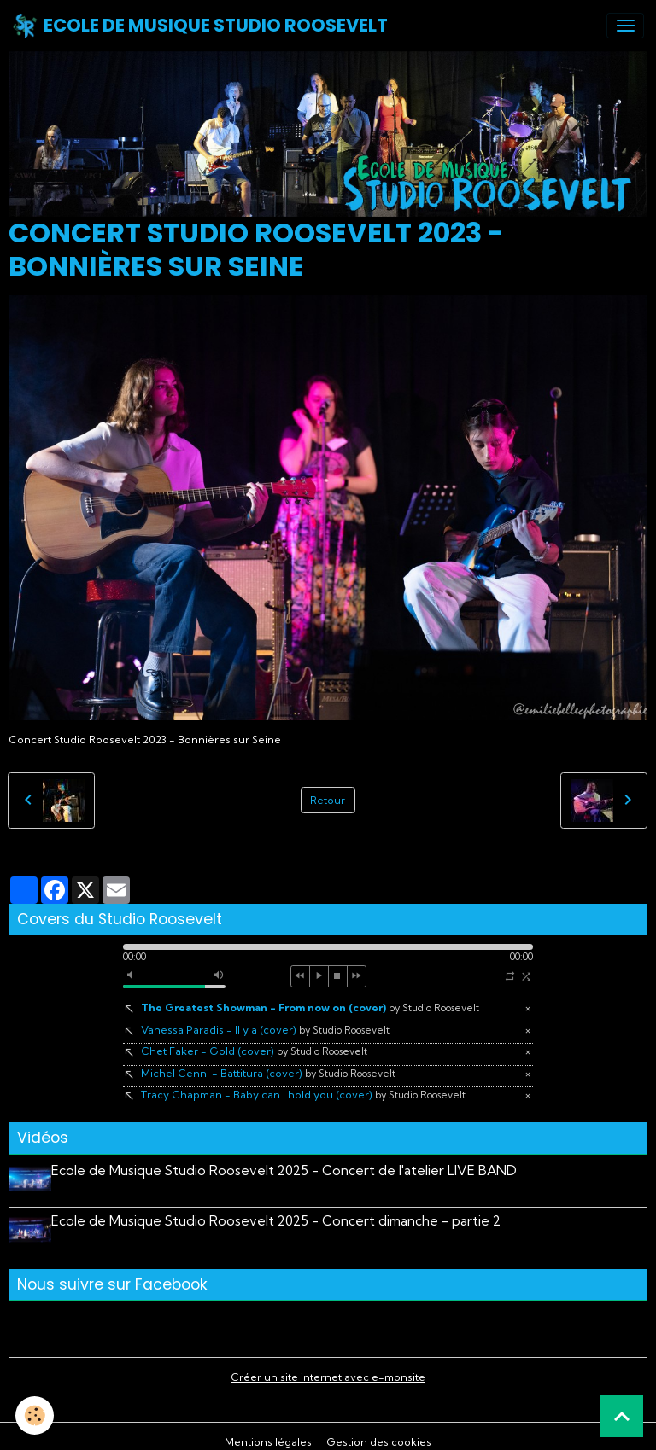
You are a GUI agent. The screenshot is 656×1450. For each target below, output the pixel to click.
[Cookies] (36, 1414)
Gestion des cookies (378, 1430)
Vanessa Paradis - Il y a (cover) (265, 1029)
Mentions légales (268, 1430)
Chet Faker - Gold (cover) (254, 1051)
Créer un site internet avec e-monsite (328, 1365)
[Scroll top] (621, 1416)
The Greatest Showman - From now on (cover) (310, 1007)
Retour (327, 800)
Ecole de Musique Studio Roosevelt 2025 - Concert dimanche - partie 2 (282, 1215)
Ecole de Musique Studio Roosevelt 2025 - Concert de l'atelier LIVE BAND (290, 1170)
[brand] (200, 25)
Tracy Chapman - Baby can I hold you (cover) (303, 1094)
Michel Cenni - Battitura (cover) (268, 1073)
